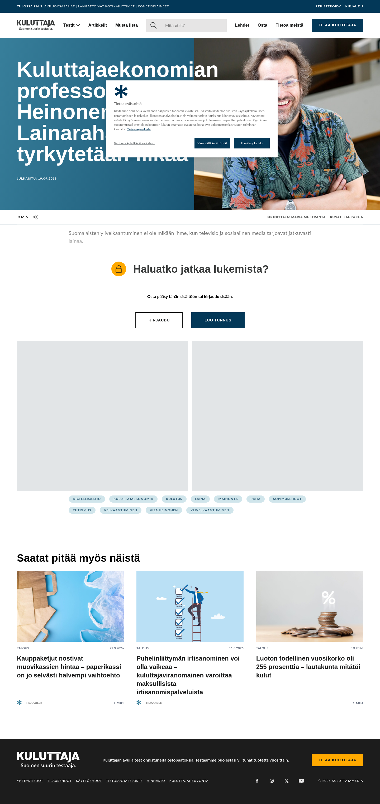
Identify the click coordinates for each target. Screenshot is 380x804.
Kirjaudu (354, 6)
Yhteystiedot (30, 781)
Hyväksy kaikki (252, 143)
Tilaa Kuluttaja (337, 25)
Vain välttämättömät (212, 143)
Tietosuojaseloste (124, 781)
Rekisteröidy (328, 6)
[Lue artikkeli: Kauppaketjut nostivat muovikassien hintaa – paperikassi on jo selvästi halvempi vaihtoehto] (70, 633)
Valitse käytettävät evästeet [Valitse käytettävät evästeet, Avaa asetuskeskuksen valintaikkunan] (134, 143)
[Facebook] (257, 780)
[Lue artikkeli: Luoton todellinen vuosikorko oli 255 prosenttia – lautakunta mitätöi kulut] (309, 634)
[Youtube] (301, 780)
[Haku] (193, 25)
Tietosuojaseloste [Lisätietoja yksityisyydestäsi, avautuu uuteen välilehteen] (139, 129)
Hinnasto (156, 781)
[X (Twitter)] (286, 780)
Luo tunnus (218, 320)
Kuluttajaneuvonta (189, 781)
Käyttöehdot (89, 781)
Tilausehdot (59, 781)
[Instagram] (271, 780)
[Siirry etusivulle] (36, 25)
